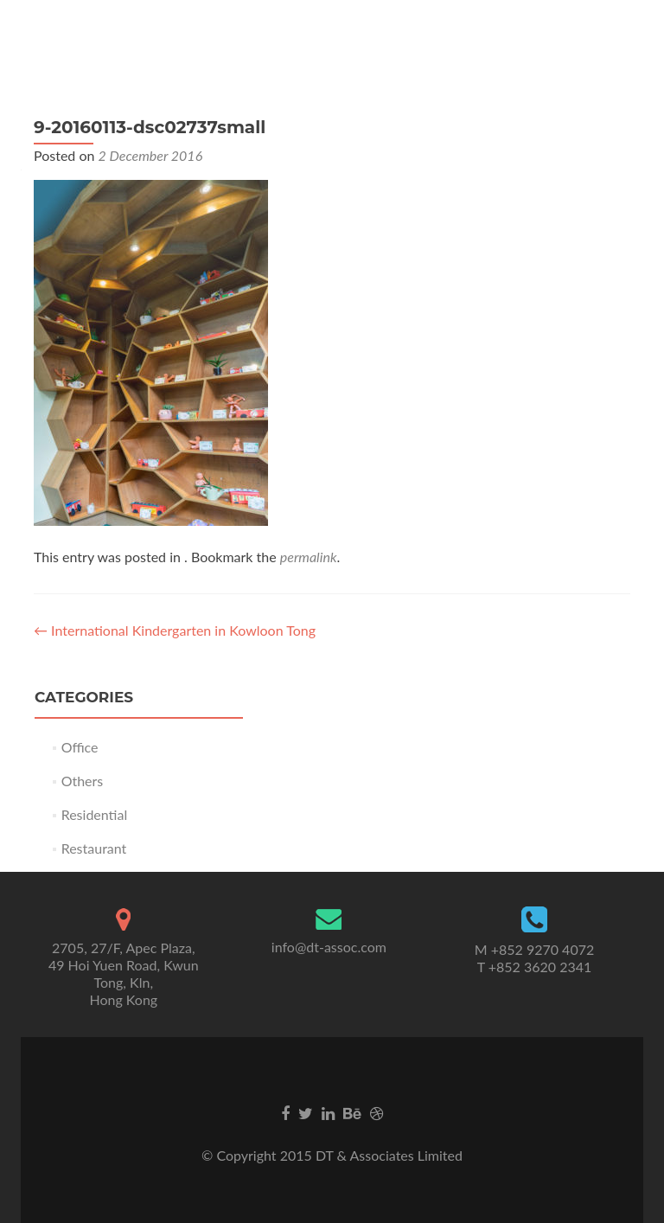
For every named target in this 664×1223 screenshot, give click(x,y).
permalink (308, 556)
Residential (94, 814)
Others (82, 780)
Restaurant (94, 848)
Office (80, 747)
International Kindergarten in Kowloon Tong (175, 630)
